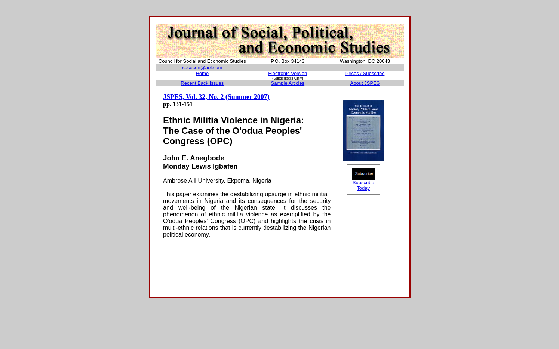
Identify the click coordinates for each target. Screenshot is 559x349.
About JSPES (365, 83)
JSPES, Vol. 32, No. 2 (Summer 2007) (216, 97)
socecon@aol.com (202, 67)
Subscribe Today (363, 185)
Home (202, 73)
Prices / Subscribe (365, 73)
